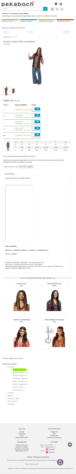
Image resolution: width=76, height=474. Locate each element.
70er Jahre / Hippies (26, 166)
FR (62, 9)
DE (52, 9)
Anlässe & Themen (22, 445)
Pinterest (52, 452)
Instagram (52, 449)
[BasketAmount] (33, 109)
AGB (54, 434)
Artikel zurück (30, 31)
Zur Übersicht (6, 31)
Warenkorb (22, 434)
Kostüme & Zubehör (22, 447)
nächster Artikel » (66, 31)
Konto (22, 435)
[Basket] (55, 4)
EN (57, 9)
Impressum (54, 432)
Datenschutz (54, 435)
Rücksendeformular (22, 437)
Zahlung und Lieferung (54, 437)
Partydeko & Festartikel (22, 449)
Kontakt (21, 432)
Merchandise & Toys (22, 451)
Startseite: (5, 28)
